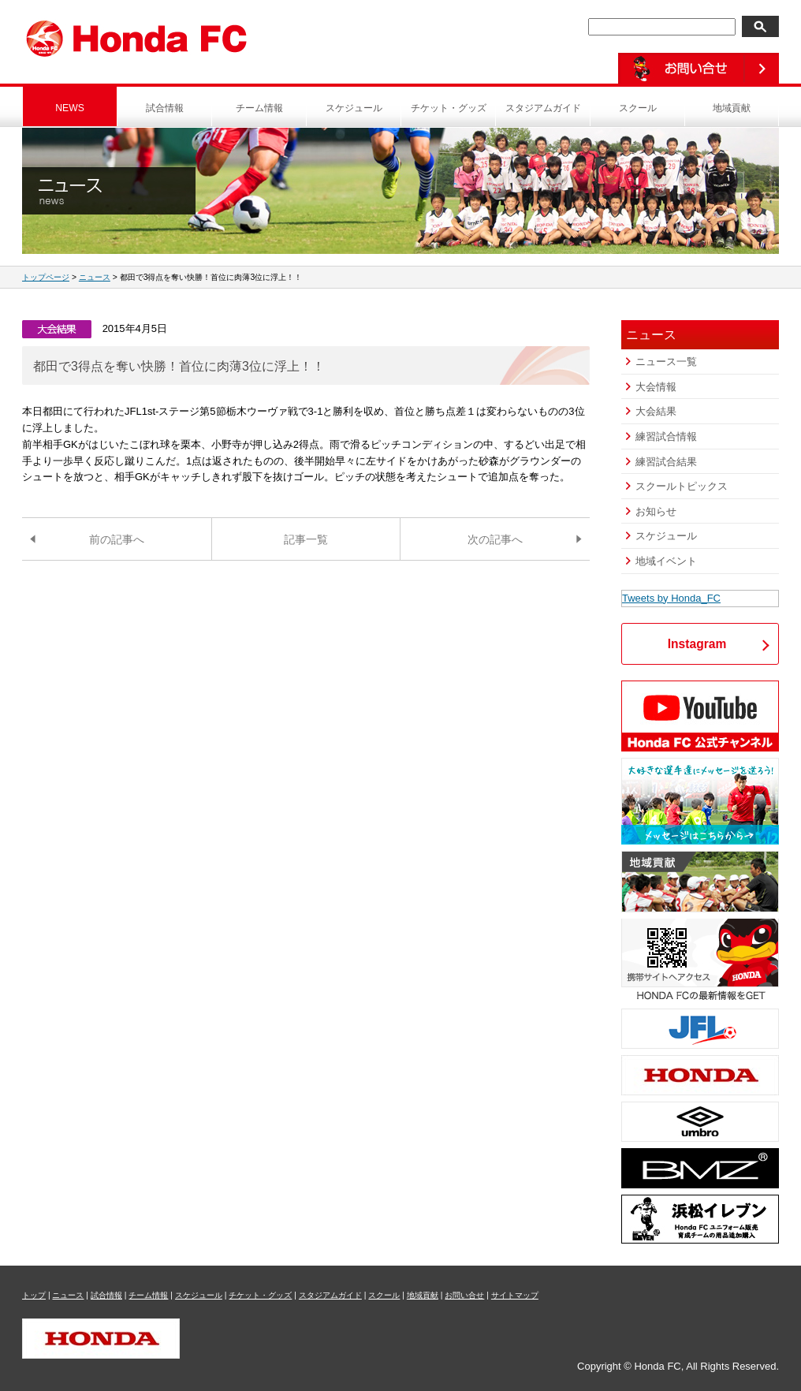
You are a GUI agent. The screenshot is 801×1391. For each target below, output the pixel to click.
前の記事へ (116, 539)
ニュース (94, 277)
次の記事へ (495, 539)
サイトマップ (514, 1295)
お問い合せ (464, 1295)
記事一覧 (306, 539)
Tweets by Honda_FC (671, 598)
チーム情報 (259, 108)
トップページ (45, 277)
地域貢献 (732, 108)
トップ (34, 1295)
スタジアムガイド (543, 108)
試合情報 (165, 108)
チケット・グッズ (448, 108)
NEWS (69, 108)
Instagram (697, 644)
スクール (638, 108)
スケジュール (354, 108)
